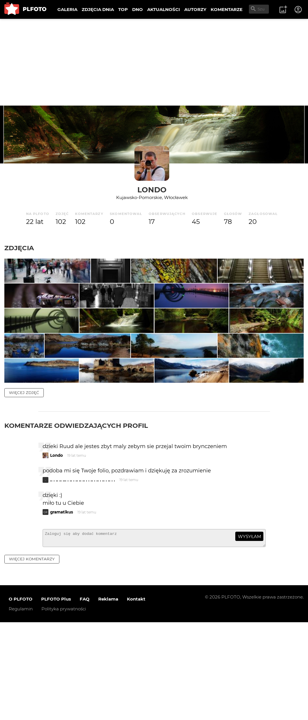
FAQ (85, 696)
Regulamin (21, 706)
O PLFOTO (20, 696)
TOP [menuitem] (123, 9)
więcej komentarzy (32, 656)
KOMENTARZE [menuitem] (227, 9)
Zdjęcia (19, 248)
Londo (152, 189)
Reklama (108, 696)
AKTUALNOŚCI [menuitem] (163, 9)
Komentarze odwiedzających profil (76, 520)
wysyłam (249, 631)
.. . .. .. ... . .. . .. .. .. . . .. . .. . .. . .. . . (82, 575)
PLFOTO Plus (56, 696)
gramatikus (61, 607)
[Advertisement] (154, 62)
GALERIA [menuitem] (67, 9)
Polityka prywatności (63, 706)
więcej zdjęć (24, 487)
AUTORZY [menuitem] (195, 9)
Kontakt (136, 696)
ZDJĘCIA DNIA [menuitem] (98, 9)
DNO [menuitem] (137, 9)
